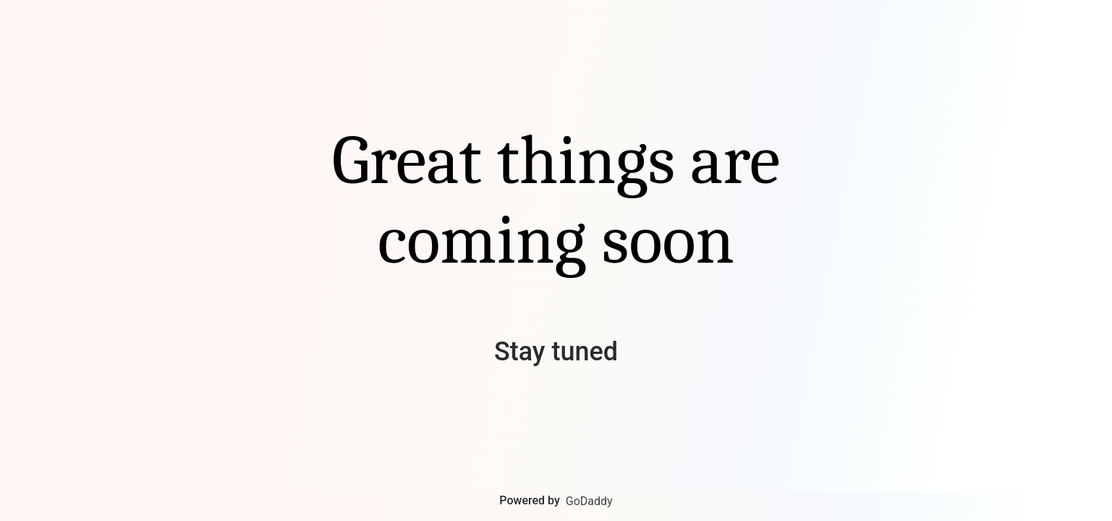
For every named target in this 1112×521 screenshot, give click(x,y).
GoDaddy (589, 501)
